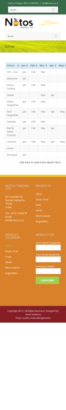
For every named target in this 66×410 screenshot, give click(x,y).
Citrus (39, 194)
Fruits (8, 256)
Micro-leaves (43, 216)
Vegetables (42, 221)
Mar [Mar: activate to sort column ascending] (42, 65)
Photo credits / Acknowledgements (33, 317)
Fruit (38, 205)
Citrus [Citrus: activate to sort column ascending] (10, 65)
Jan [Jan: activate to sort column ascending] (23, 65)
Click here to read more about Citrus (40, 162)
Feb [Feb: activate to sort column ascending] (32, 65)
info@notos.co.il (50, 3)
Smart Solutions (33, 314)
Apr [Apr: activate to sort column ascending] (51, 65)
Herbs (39, 210)
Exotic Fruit (42, 199)
